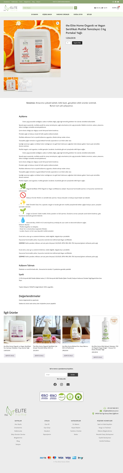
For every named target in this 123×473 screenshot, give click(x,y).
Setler (89, 14)
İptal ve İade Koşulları (105, 424)
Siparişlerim (47, 434)
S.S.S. (20, 2)
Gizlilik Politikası (104, 441)
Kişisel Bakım (47, 14)
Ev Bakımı (34, 14)
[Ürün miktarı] (68, 42)
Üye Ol (47, 424)
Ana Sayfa (18, 424)
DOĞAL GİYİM (78, 14)
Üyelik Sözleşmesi (105, 438)
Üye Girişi (47, 428)
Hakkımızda (15, 2)
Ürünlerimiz (7, 2)
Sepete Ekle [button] (10, 355)
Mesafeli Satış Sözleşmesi (104, 434)
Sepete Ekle (77, 43)
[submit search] (75, 7)
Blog (33, 2)
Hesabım (47, 431)
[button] (57, 23)
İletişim (38, 2)
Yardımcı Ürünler (62, 14)
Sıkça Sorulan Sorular (18, 434)
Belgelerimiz (27, 2)
